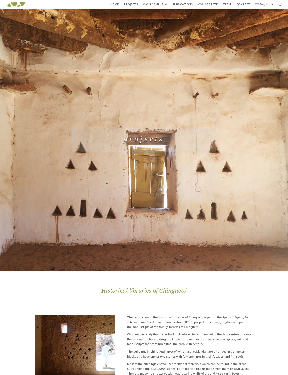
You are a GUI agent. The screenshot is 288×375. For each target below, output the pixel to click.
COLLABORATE (208, 4)
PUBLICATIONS (183, 4)
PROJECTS (131, 4)
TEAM (227, 4)
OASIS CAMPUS (153, 4)
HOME (114, 4)
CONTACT (243, 4)
